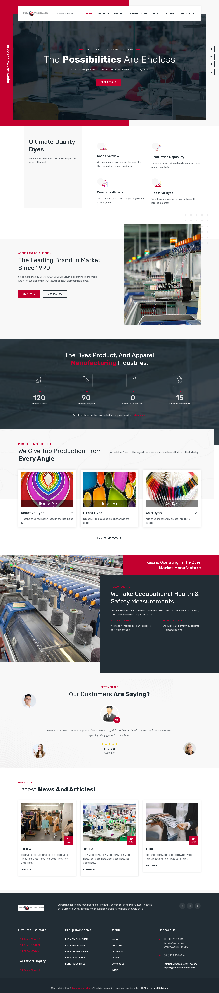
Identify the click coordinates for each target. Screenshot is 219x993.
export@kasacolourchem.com (179, 967)
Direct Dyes (92, 513)
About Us (117, 945)
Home (89, 13)
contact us (55, 294)
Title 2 (88, 849)
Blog (156, 13)
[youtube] (198, 906)
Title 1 (150, 849)
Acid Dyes (154, 513)
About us (103, 13)
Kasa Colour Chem (81, 988)
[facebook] (182, 906)
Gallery (169, 13)
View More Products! (109, 538)
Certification (138, 13)
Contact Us (118, 963)
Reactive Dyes (33, 513)
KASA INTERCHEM (75, 945)
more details (108, 82)
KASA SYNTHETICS (75, 957)
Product (119, 13)
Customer (109, 753)
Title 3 (26, 849)
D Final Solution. (159, 988)
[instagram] (190, 906)
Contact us (187, 13)
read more (27, 869)
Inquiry (115, 969)
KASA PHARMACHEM (76, 951)
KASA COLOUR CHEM (76, 939)
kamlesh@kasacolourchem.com (180, 964)
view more (29, 294)
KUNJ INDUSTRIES (75, 963)
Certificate (117, 951)
